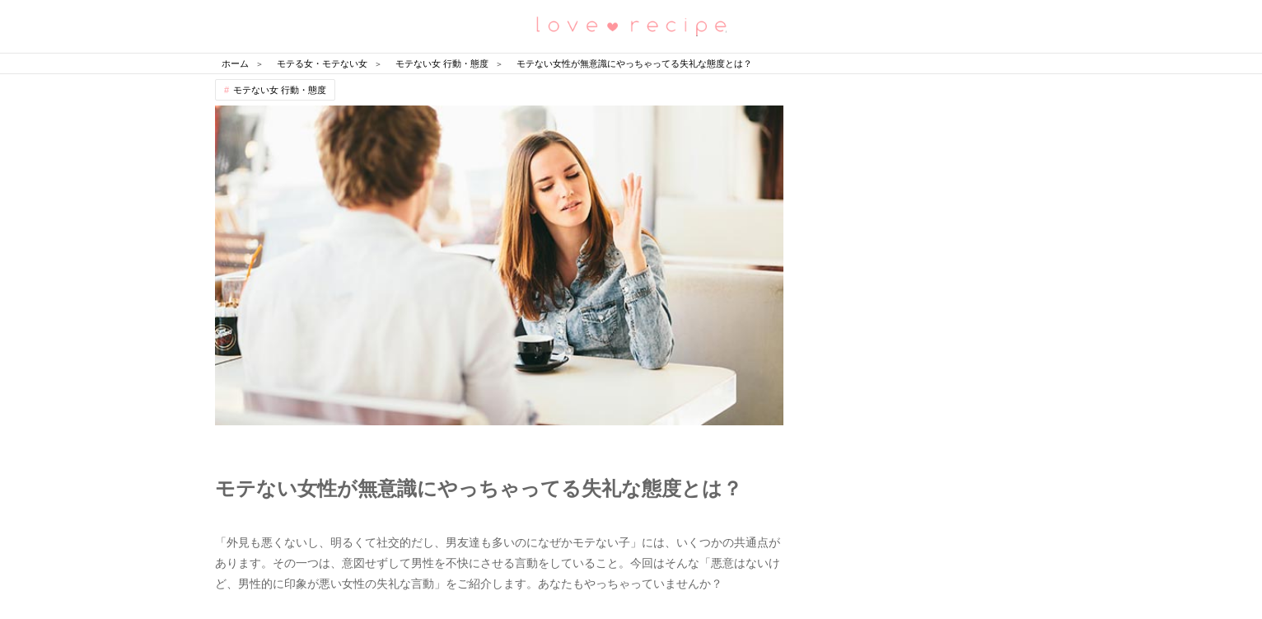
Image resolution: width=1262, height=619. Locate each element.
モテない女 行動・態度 (279, 90)
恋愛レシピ (631, 25)
